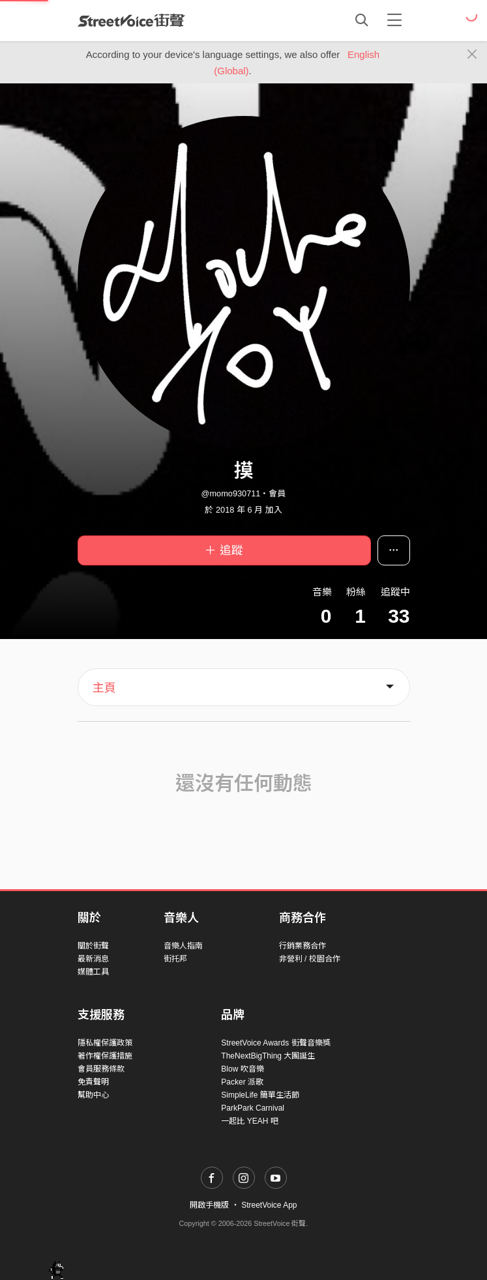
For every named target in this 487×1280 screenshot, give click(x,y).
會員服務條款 (101, 1069)
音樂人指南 (183, 945)
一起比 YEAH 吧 (249, 1121)
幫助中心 (93, 1095)
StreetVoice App (269, 1205)
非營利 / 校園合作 (309, 958)
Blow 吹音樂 (242, 1069)
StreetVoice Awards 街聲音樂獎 (275, 1042)
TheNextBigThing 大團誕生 (268, 1055)
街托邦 (175, 958)
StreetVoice (131, 20)
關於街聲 (93, 945)
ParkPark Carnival (252, 1108)
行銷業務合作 (302, 945)
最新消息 (93, 958)
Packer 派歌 (242, 1082)
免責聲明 (93, 1082)
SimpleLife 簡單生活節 (260, 1095)
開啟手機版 (209, 1205)
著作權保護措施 (105, 1055)
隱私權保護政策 (105, 1042)
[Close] (472, 55)
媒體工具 (93, 971)
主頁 (104, 687)
